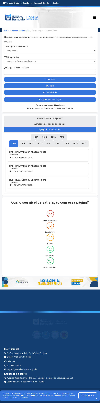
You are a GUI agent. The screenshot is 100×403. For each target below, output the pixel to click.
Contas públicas (50, 92)
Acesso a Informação (21, 31)
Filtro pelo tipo (11, 57)
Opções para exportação (50, 99)
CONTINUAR (88, 395)
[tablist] (13, 143)
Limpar (50, 86)
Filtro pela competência (16, 46)
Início (6, 31)
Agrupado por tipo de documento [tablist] (50, 124)
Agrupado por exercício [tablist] (50, 129)
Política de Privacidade (41, 396)
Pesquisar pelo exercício (16, 68)
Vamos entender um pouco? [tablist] (50, 118)
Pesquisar (50, 79)
